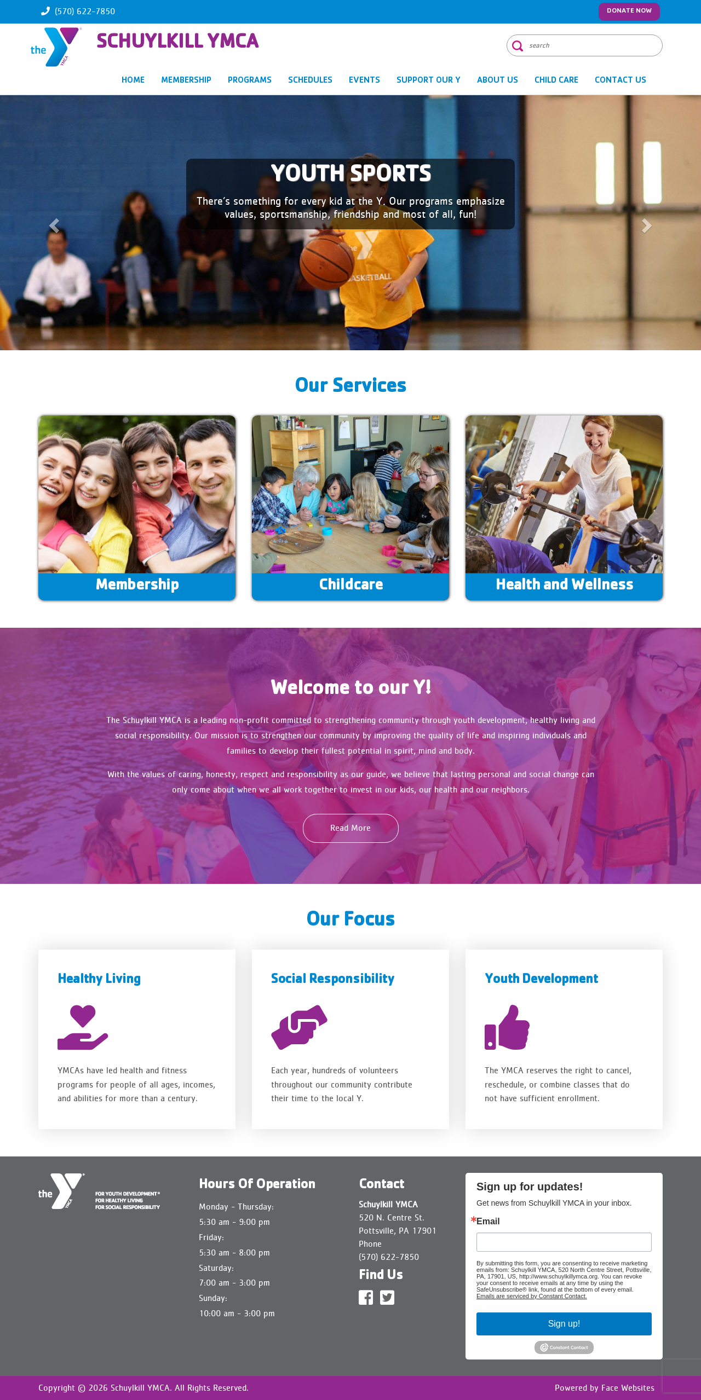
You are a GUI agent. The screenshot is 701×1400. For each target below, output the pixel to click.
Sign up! (564, 1323)
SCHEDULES (310, 81)
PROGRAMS (250, 81)
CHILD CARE (556, 81)
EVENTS (364, 81)
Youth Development (541, 980)
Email (488, 1221)
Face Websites (627, 1387)
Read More (350, 828)
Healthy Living (99, 980)
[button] (52, 222)
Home (133, 81)
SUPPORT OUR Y (429, 81)
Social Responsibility (332, 980)
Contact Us (620, 81)
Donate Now (629, 11)
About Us (497, 81)
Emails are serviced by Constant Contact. (531, 1296)
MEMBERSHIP (186, 81)
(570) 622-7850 (85, 11)
